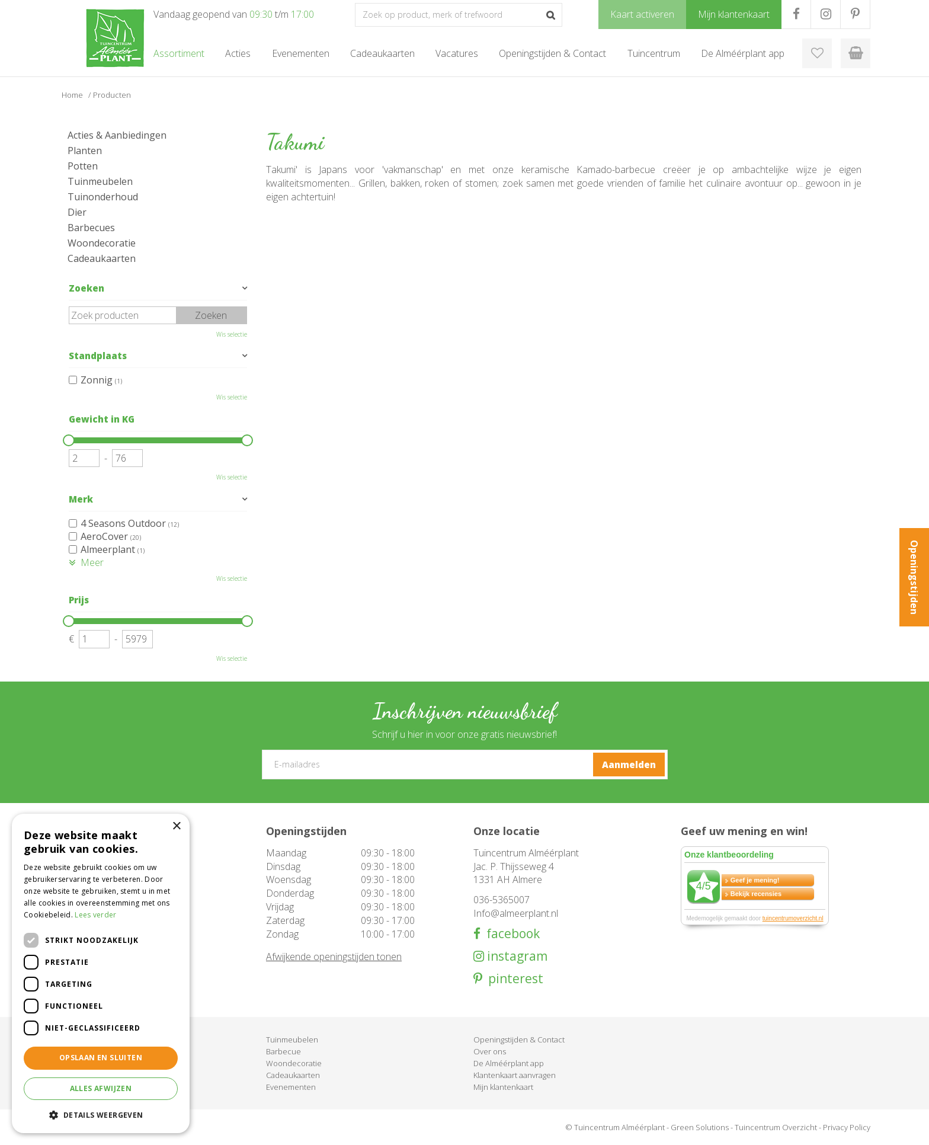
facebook (510, 933)
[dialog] (101, 973)
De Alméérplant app (508, 1063)
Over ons (489, 1051)
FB (796, 14)
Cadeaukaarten (102, 258)
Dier (77, 212)
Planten (85, 150)
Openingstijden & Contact (519, 1039)
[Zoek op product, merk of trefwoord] (458, 15)
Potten (83, 166)
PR (855, 14)
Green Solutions (700, 1127)
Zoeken (86, 288)
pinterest (512, 979)
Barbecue (283, 1051)
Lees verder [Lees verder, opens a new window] (95, 915)
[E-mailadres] (465, 764)
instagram (515, 956)
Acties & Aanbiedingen (117, 135)
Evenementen (291, 1087)
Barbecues (91, 227)
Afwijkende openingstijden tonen (334, 956)
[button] (101, 1114)
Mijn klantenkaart (503, 1087)
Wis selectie (231, 334)
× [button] (176, 826)
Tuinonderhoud (103, 197)
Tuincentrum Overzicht (776, 1127)
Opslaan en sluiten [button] (100, 1058)
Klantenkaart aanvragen (514, 1075)
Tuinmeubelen (100, 181)
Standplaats (98, 356)
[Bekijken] (855, 53)
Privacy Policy (846, 1127)
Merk (81, 499)
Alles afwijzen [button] (101, 1088)
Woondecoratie (102, 243)
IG (825, 14)
